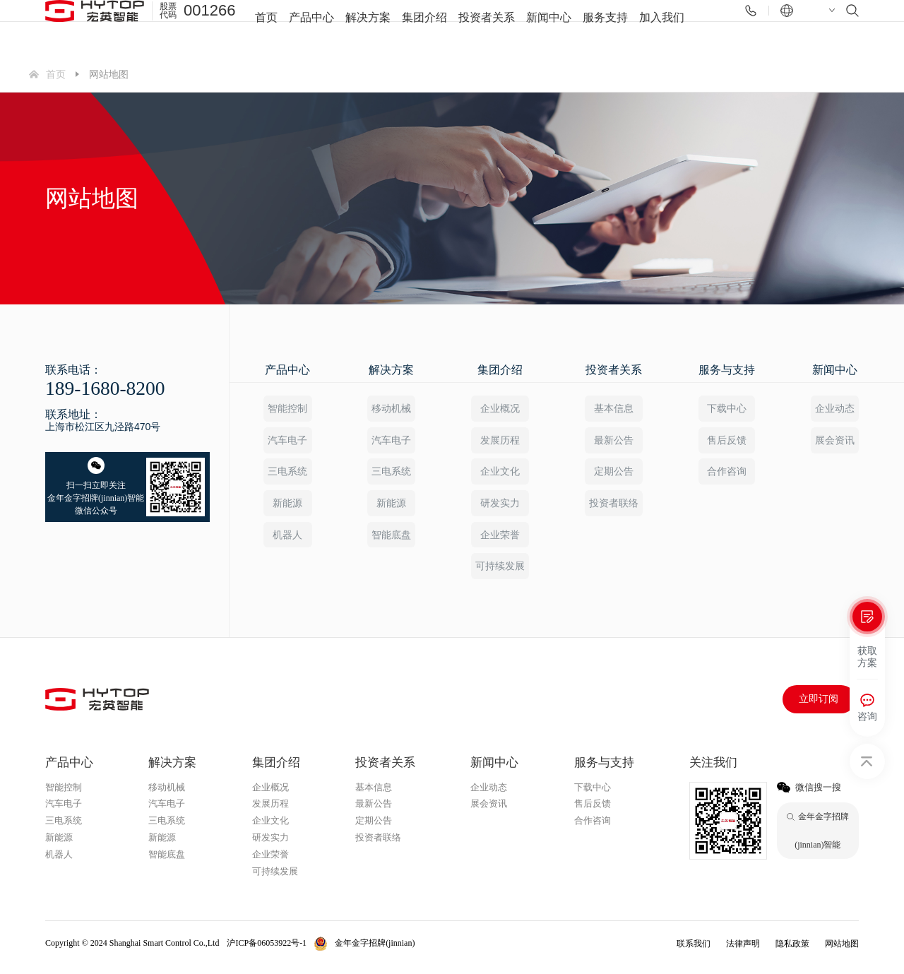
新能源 (287, 507)
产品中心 (311, 28)
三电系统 (287, 474)
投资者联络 (613, 507)
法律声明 (743, 951)
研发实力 (499, 507)
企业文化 (499, 474)
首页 (266, 28)
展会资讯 (835, 441)
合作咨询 (727, 474)
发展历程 (499, 441)
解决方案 (368, 28)
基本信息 (613, 408)
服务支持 (605, 28)
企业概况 (499, 408)
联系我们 (693, 951)
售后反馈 (727, 441)
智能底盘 (390, 540)
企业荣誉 (499, 540)
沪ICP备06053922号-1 (267, 951)
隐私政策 (792, 951)
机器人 (287, 540)
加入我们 (661, 28)
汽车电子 (287, 441)
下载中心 (727, 408)
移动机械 (390, 408)
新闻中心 (548, 28)
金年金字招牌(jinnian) (375, 951)
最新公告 (613, 441)
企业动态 (835, 408)
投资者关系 (486, 28)
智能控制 (287, 408)
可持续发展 (499, 573)
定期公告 (613, 474)
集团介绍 (424, 28)
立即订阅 (818, 706)
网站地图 (842, 951)
